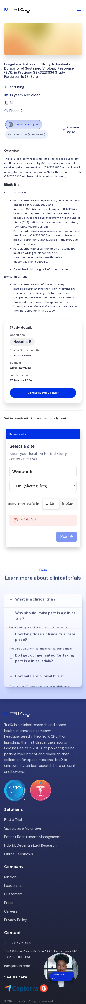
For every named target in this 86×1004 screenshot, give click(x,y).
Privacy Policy (15, 900)
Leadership (13, 866)
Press (8, 883)
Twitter (10, 990)
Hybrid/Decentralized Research (30, 826)
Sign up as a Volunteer (23, 809)
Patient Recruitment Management (32, 817)
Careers (10, 892)
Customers (13, 874)
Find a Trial (13, 800)
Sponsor (15, 362)
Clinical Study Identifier (25, 350)
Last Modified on (21, 375)
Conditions (17, 335)
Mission (10, 857)
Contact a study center (43, 393)
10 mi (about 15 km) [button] (30, 486)
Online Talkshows (18, 834)
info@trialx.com (17, 946)
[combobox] (43, 471)
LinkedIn (27, 990)
